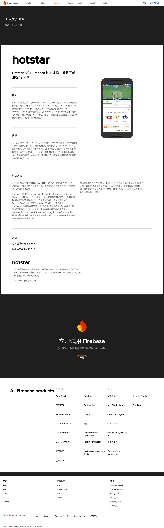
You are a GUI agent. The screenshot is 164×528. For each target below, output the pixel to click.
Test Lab (137, 405)
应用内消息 (112, 442)
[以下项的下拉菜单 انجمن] (98, 3)
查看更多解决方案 (13, 25)
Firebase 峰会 (62, 489)
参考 (5, 489)
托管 (86, 423)
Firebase (58, 516)
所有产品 (94, 516)
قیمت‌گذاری (69, 3)
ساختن (28, 3)
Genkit (87, 414)
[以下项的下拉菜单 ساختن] (34, 3)
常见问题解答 (115, 502)
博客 (144, 3)
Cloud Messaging (115, 414)
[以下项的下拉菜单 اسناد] (85, 3)
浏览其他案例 (16, 19)
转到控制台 (154, 3)
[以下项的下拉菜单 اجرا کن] (49, 3)
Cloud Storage (63, 433)
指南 (5, 485)
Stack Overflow (116, 489)
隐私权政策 (13, 526)
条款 (5, 526)
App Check (61, 396)
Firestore (88, 396)
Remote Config (140, 396)
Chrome (46, 516)
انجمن (92, 3)
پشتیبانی (106, 3)
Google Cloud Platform (76, 516)
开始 (82, 357)
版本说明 (113, 497)
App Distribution (115, 405)
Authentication (63, 414)
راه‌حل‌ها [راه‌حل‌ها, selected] (57, 3)
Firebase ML (89, 405)
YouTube (60, 497)
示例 (5, 493)
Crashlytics (112, 423)
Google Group (116, 493)
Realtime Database (92, 442)
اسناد (80, 3)
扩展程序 (60, 451)
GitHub (6, 502)
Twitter (59, 493)
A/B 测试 (111, 396)
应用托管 (60, 405)
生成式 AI (60, 460)
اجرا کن (43, 3)
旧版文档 (113, 506)
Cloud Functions (63, 423)
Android (35, 516)
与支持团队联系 (116, 485)
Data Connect (62, 442)
